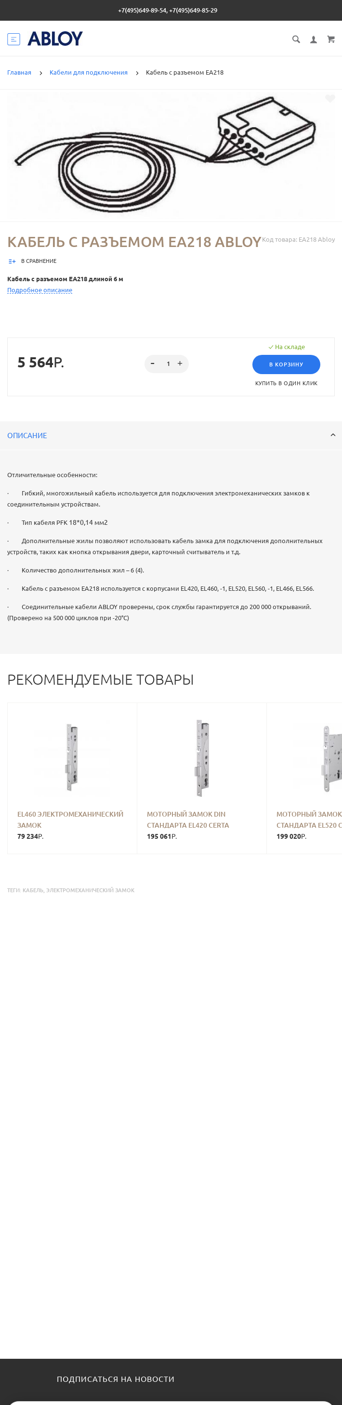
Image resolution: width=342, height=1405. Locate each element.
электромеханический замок (90, 890)
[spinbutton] (167, 364)
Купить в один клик (286, 383)
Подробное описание (39, 289)
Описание (171, 435)
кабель (33, 890)
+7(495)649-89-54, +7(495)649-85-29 (167, 10)
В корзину (286, 364)
